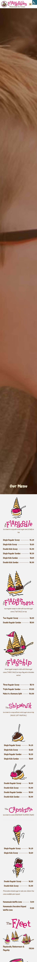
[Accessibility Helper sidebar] (34, 2)
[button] (30, 4)
